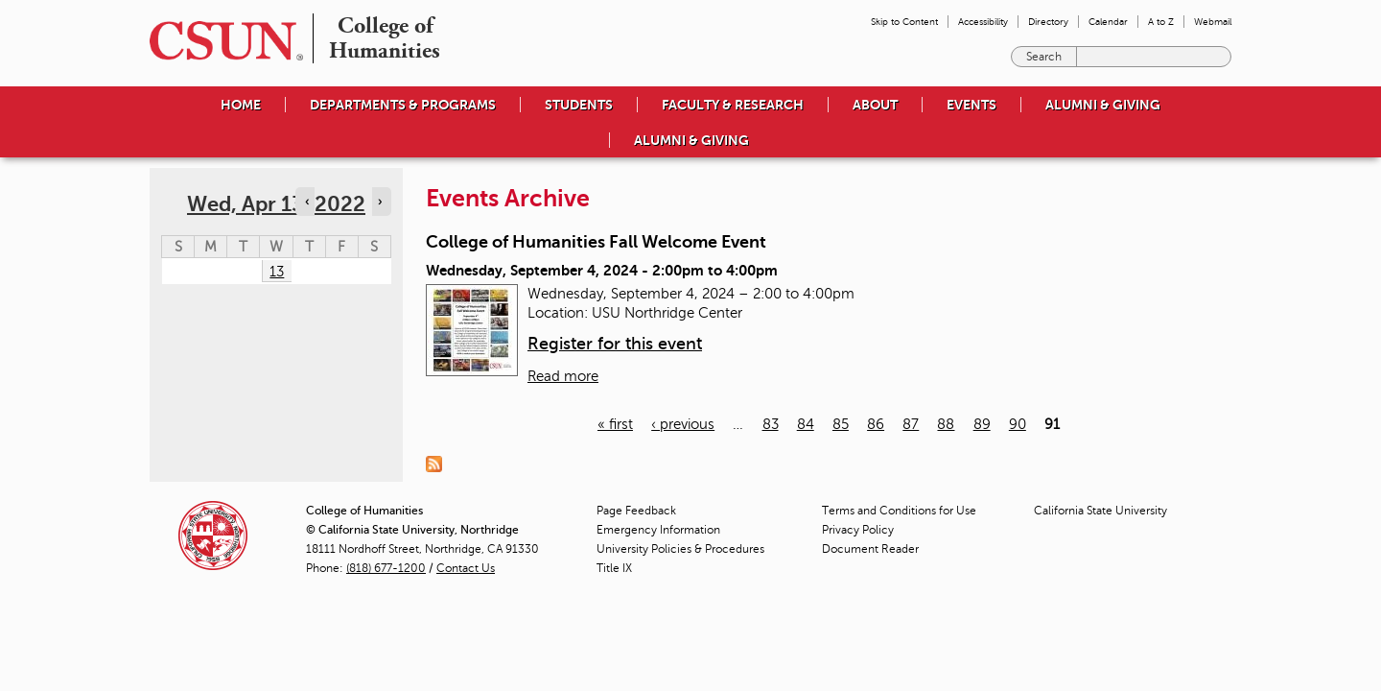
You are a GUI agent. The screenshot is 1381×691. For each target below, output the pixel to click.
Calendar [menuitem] (1108, 21)
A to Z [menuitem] (1161, 21)
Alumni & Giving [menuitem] (1102, 104)
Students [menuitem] (579, 104)
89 (982, 424)
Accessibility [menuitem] (983, 21)
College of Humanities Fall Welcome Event (596, 241)
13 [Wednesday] (276, 271)
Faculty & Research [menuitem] (733, 104)
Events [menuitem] (971, 104)
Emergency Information (658, 529)
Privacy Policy (858, 529)
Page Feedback (636, 510)
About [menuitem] (875, 104)
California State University (1100, 510)
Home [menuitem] (241, 104)
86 (875, 424)
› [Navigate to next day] (380, 201)
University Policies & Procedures (680, 549)
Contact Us (465, 568)
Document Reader (870, 549)
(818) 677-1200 (386, 568)
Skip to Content (904, 21)
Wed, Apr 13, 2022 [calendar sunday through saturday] (276, 204)
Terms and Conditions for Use (899, 510)
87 (910, 424)
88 (945, 424)
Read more (562, 376)
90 (1017, 424)
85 (840, 424)
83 (770, 424)
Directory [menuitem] (1048, 21)
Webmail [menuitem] (1212, 21)
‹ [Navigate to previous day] (307, 201)
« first (615, 424)
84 (805, 424)
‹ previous (682, 424)
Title (614, 568)
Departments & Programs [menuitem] (403, 104)
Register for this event (614, 343)
